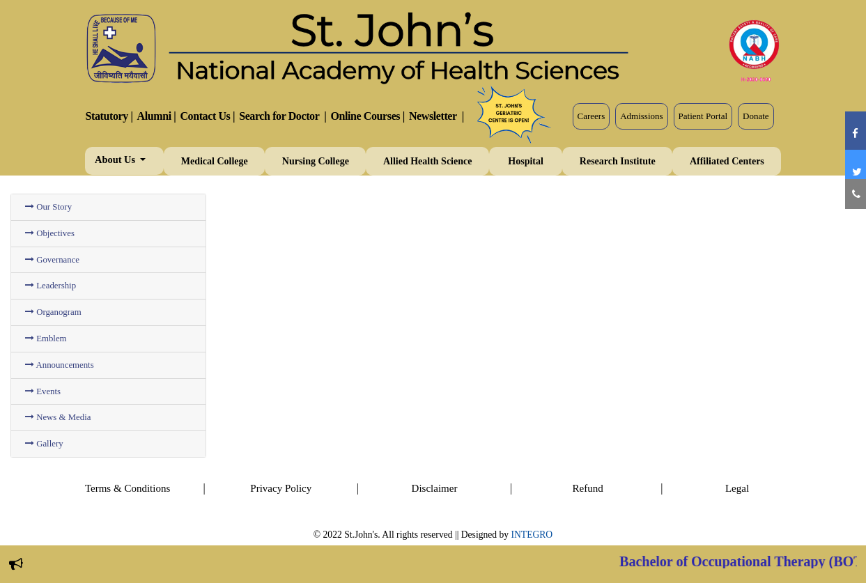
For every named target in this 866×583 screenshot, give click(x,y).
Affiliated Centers (727, 161)
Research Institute (618, 161)
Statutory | (109, 116)
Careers (591, 116)
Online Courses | (367, 116)
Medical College (214, 161)
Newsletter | (436, 116)
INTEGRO (532, 534)
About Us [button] (116, 159)
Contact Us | (207, 116)
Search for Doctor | (282, 116)
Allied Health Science (427, 161)
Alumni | (156, 116)
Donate (756, 116)
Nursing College (315, 161)
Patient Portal (703, 116)
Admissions (641, 116)
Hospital (525, 161)
